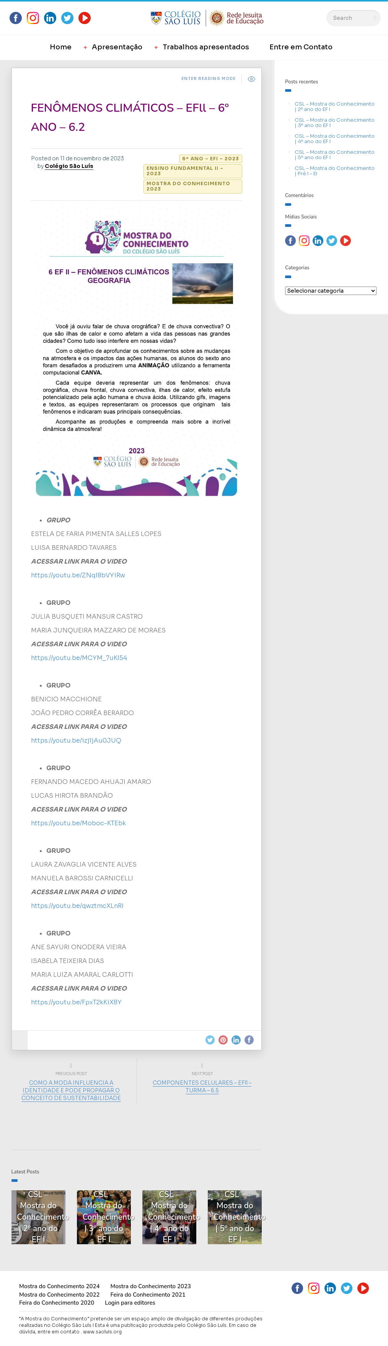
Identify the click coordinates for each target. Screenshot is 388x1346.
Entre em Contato (301, 47)
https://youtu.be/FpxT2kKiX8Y (76, 1002)
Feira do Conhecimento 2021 (147, 1294)
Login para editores (130, 1302)
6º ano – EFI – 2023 (210, 158)
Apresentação (117, 47)
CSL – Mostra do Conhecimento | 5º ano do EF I (335, 155)
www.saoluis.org (102, 1331)
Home (61, 47)
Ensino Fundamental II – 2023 (185, 170)
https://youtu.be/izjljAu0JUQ (76, 740)
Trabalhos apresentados (206, 47)
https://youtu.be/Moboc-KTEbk (78, 823)
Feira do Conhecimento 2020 (56, 1302)
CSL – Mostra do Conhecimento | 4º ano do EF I (335, 139)
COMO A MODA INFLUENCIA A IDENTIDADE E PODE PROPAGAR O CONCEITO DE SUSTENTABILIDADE (71, 1090)
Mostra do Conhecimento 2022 (59, 1294)
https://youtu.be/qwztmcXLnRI (77, 905)
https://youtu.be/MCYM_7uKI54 (79, 657)
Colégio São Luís (69, 166)
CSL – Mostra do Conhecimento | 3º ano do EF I (335, 123)
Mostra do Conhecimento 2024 (59, 1286)
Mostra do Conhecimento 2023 (188, 186)
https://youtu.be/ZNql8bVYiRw (78, 575)
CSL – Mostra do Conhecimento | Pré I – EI (335, 171)
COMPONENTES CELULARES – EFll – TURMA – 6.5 (202, 1086)
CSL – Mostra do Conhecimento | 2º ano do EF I (335, 106)
